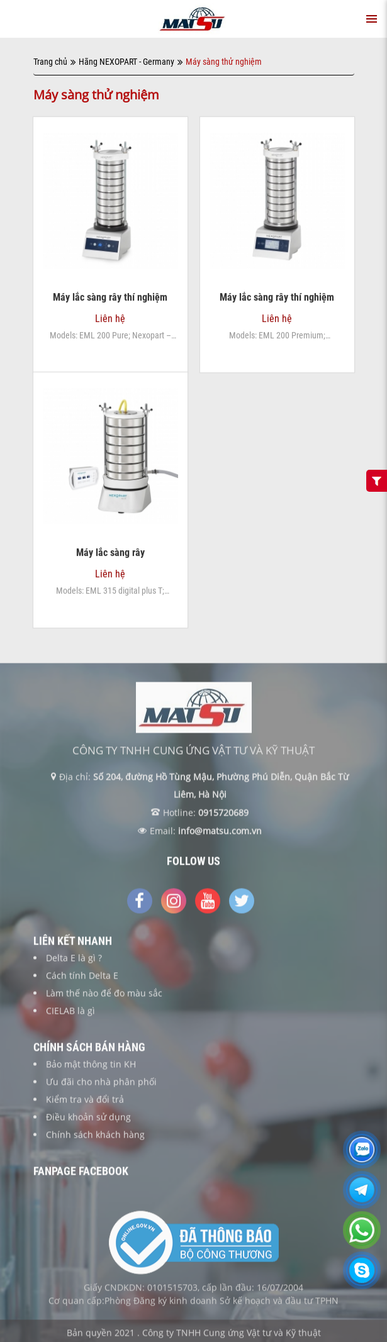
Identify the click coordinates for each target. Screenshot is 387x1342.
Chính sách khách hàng (95, 1138)
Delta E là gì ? (74, 961)
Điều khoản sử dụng (88, 1120)
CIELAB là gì (70, 1014)
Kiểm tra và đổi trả (85, 1103)
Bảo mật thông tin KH (91, 1067)
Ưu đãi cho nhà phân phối (101, 1085)
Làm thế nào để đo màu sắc (104, 996)
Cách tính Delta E (82, 979)
